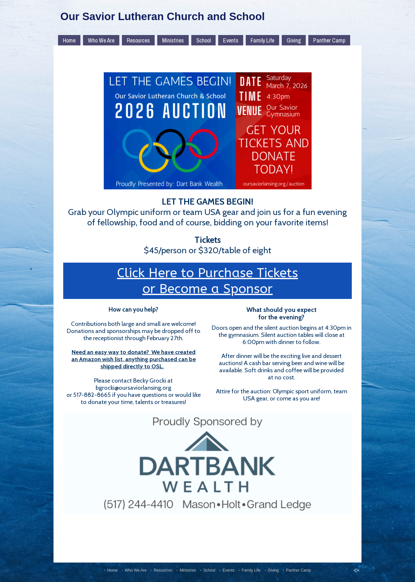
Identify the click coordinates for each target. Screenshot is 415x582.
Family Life (262, 40)
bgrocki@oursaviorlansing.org (133, 387)
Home (69, 40)
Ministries (173, 40)
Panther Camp (329, 40)
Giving (294, 40)
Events (230, 40)
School (203, 40)
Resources (138, 40)
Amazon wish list (101, 359)
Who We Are (101, 40)
